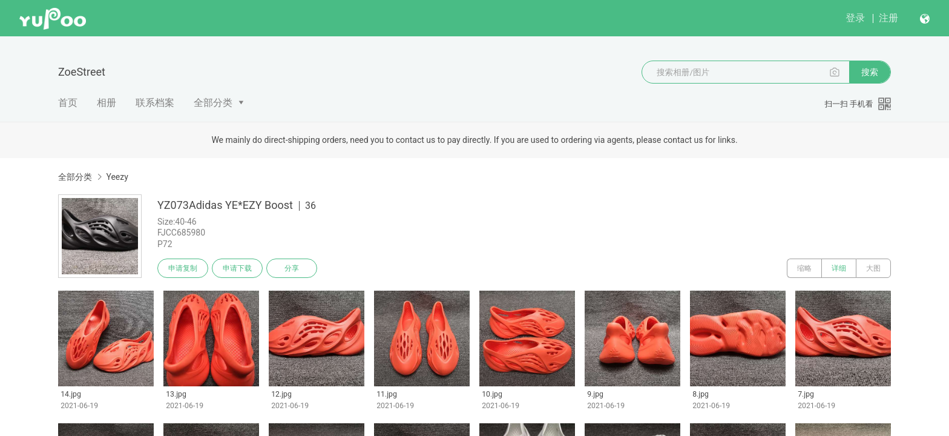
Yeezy (117, 177)
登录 (855, 18)
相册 (106, 102)
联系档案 (155, 102)
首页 (67, 102)
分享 (291, 268)
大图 (873, 268)
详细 (839, 268)
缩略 (804, 268)
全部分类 (213, 102)
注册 (888, 18)
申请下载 (237, 268)
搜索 (869, 72)
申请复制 (182, 268)
